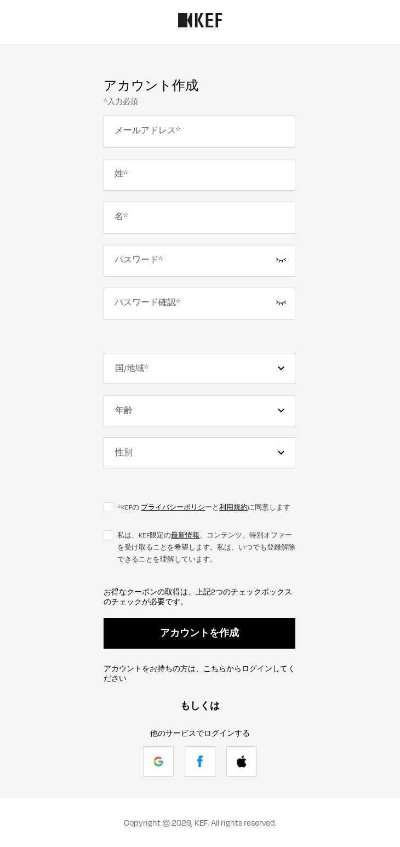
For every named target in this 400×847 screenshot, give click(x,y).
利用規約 (233, 507)
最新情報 (185, 535)
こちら (214, 669)
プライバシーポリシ (173, 507)
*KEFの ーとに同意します (203, 507)
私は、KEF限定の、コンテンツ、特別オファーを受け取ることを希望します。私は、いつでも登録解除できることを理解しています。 (206, 547)
